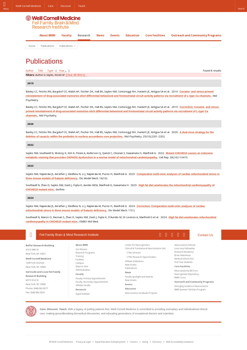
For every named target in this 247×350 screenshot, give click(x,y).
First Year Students (183, 262)
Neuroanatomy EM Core (186, 270)
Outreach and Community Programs (196, 35)
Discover (66, 6)
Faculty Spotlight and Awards (139, 276)
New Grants (130, 264)
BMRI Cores (180, 277)
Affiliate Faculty (83, 285)
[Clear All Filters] (75, 74)
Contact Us (205, 235)
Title (40, 70)
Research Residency (184, 251)
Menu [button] (6, 8)
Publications (131, 268)
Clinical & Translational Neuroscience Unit (145, 248)
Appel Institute (83, 293)
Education (132, 35)
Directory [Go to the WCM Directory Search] (157, 341)
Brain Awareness (182, 255)
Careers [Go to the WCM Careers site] (134, 341)
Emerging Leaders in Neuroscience (191, 286)
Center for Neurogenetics (137, 245)
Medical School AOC (184, 258)
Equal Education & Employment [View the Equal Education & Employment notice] (110, 341)
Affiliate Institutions (134, 261)
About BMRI (47, 35)
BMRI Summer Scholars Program (190, 289)
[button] (241, 6)
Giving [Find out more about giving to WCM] (145, 341)
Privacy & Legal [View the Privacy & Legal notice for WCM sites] (83, 341)
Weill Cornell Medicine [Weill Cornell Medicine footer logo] (98, 329)
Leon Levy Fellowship (184, 248)
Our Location (31, 235)
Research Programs (85, 252)
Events (115, 35)
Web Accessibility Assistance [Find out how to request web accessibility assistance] (180, 341)
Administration (83, 269)
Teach (81, 6)
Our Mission (81, 249)
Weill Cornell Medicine (28, 6)
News (100, 35)
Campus (80, 263)
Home (29, 35)
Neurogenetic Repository (186, 274)
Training (80, 256)
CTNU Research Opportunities (141, 257)
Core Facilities (155, 35)
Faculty (67, 35)
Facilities (80, 259)
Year (61, 70)
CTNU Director (134, 252)
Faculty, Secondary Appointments (92, 281)
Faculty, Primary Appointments (90, 278)
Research (84, 35)
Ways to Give (82, 266)
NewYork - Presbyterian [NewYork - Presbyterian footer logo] (152, 329)
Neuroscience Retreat (184, 245)
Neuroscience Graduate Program (141, 293)
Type (50, 70)
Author (30, 70)
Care (51, 6)
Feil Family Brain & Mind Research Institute (69, 234)
